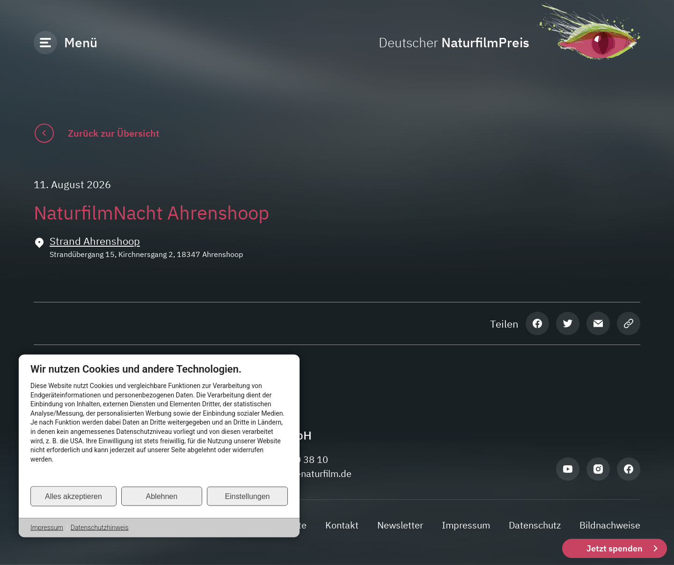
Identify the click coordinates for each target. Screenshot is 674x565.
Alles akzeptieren (73, 496)
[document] (159, 424)
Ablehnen (162, 496)
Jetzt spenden (614, 548)
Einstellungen (247, 496)
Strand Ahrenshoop (95, 241)
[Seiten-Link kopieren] (628, 323)
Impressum (46, 527)
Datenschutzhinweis (100, 527)
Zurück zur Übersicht (113, 133)
